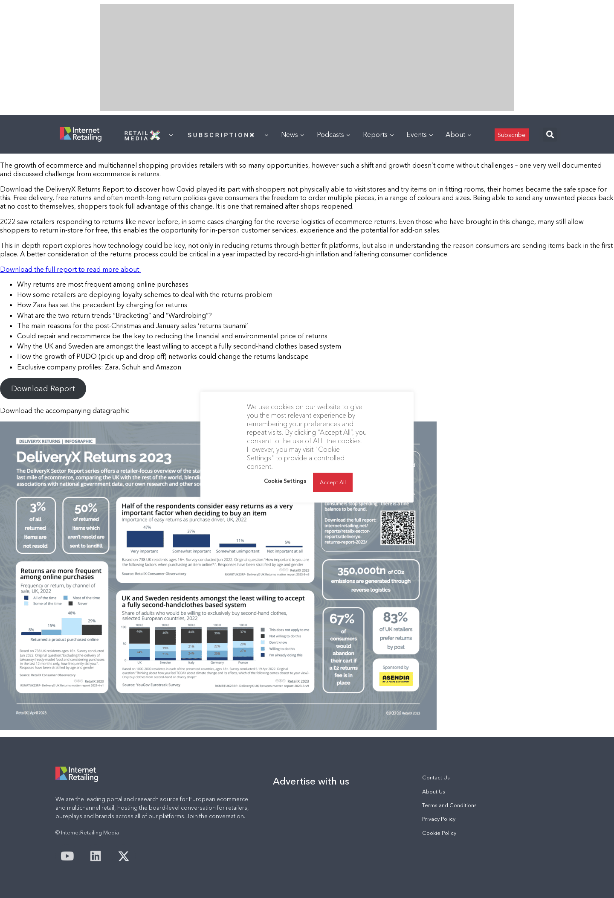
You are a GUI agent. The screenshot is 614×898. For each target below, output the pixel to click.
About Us (433, 791)
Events (419, 134)
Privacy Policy (438, 819)
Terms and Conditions (449, 805)
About (458, 134)
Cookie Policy (439, 833)
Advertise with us (311, 781)
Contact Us (436, 777)
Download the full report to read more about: (70, 269)
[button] (550, 135)
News (292, 134)
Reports (378, 134)
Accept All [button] (333, 482)
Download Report (43, 388)
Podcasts (333, 134)
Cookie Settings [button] (285, 480)
